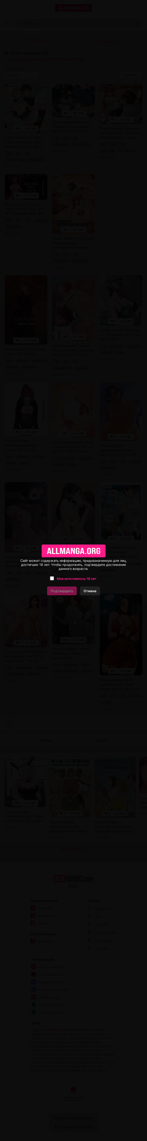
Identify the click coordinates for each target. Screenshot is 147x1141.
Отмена (90, 591)
